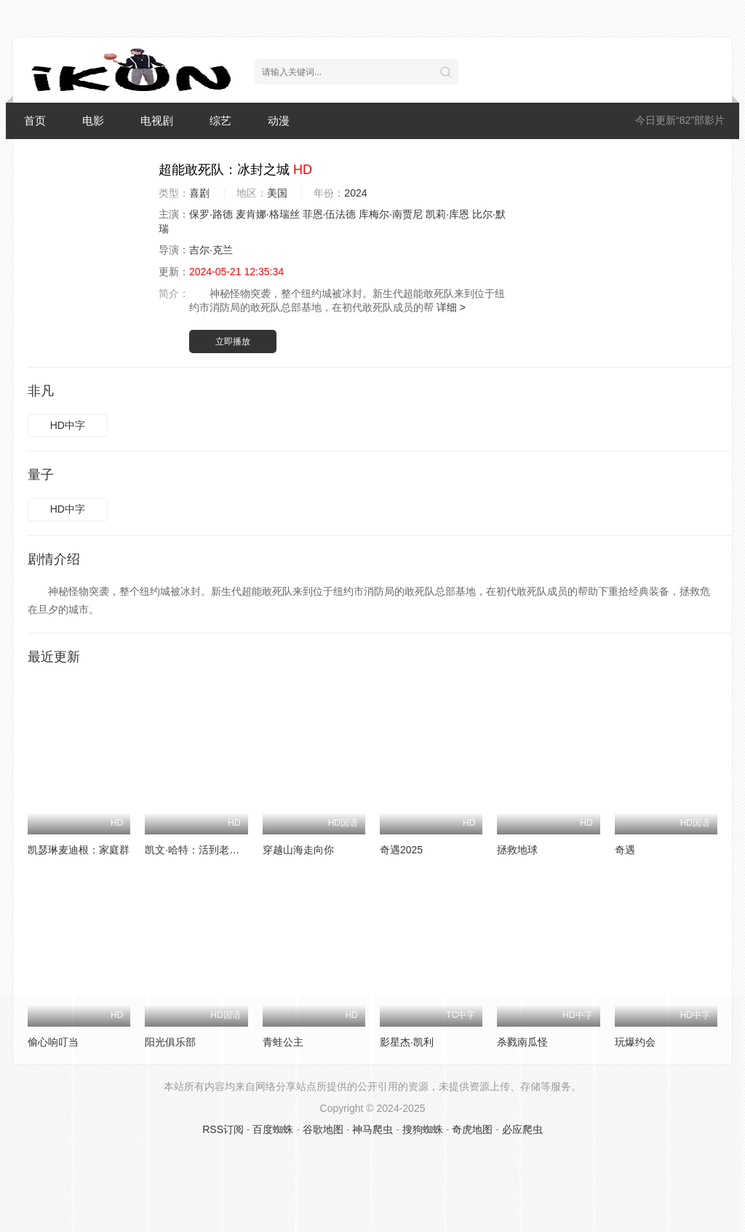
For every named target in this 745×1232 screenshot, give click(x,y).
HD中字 (67, 425)
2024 (355, 193)
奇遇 (625, 850)
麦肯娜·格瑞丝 (268, 214)
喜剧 (199, 193)
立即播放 (232, 341)
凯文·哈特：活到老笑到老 (202, 850)
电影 (93, 120)
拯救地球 (517, 850)
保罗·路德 (211, 214)
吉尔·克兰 (211, 250)
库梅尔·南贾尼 (391, 214)
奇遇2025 (401, 850)
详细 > (451, 307)
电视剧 (156, 120)
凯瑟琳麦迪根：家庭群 (79, 850)
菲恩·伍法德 (329, 214)
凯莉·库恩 (447, 214)
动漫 (279, 120)
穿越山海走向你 (298, 850)
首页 (35, 120)
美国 (277, 193)
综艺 (220, 120)
